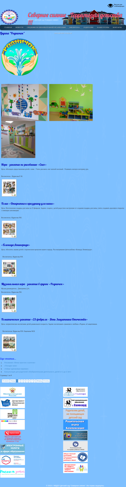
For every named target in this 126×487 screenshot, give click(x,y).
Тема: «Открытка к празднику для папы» (27, 203)
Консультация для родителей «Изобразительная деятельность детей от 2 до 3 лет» (37, 372)
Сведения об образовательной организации (46, 27)
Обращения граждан (63, 33)
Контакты (117, 27)
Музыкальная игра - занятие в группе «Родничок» (32, 284)
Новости (19, 27)
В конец (46, 381)
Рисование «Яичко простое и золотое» (19, 363)
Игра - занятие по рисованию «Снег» (24, 164)
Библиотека (74, 27)
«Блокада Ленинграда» (15, 245)
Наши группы (103, 27)
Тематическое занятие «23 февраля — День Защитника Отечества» (44, 319)
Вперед (39, 381)
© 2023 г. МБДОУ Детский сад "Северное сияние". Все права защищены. (75, 486)
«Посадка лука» (10, 366)
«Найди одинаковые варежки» (16, 369)
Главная (8, 27)
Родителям (88, 27)
